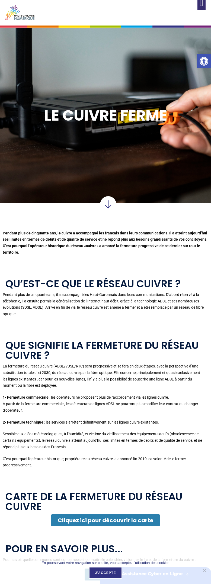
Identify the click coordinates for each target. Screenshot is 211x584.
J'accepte (105, 573)
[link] (204, 61)
